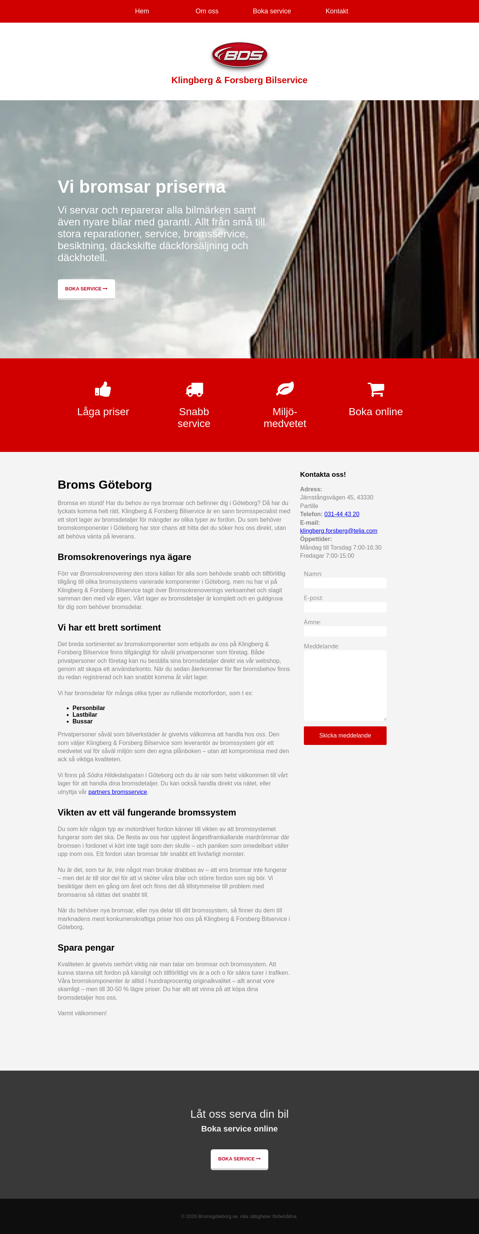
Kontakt (336, 11)
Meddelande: (321, 646)
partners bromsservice (117, 792)
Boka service (272, 11)
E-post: (313, 598)
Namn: (313, 574)
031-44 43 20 (341, 514)
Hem (142, 11)
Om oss (207, 11)
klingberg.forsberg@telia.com (338, 531)
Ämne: (312, 622)
